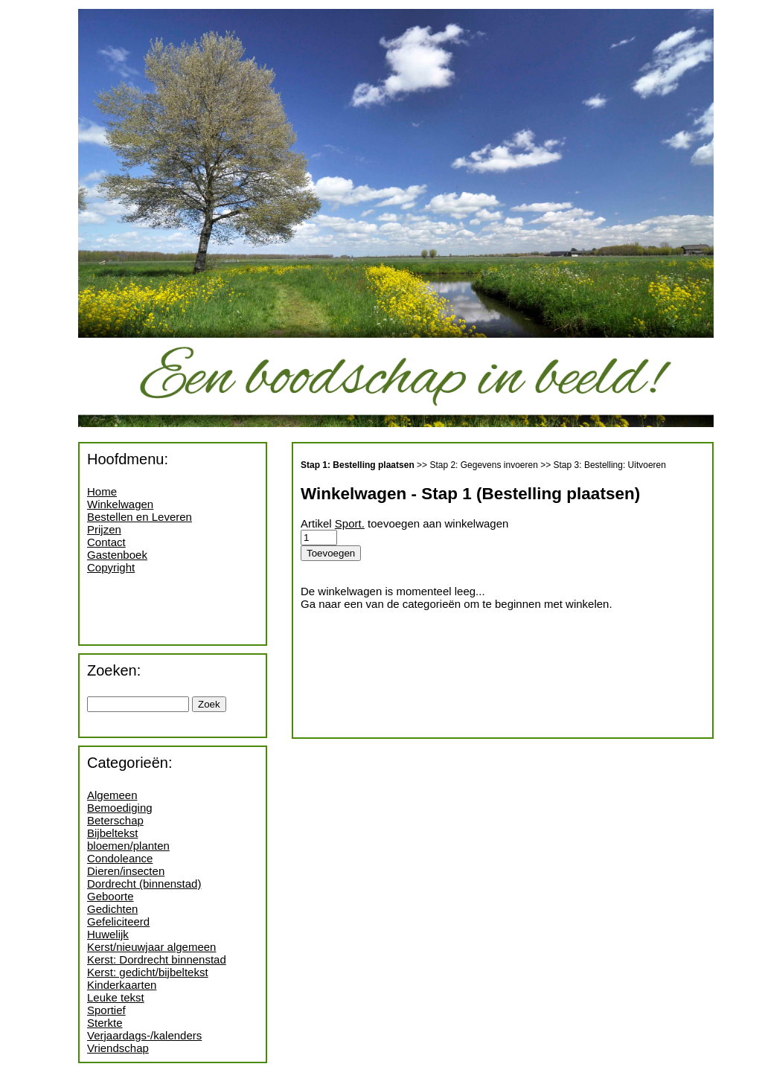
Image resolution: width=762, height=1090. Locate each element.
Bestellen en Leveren (139, 516)
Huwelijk (108, 934)
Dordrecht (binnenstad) (144, 883)
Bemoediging (120, 807)
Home (102, 491)
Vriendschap (118, 1048)
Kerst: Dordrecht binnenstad (156, 959)
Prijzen (104, 529)
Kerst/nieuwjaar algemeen (151, 946)
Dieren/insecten (125, 871)
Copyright (111, 567)
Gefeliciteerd (118, 921)
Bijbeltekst (112, 833)
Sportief (106, 1010)
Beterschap (115, 820)
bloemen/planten (128, 845)
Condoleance (120, 858)
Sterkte (105, 1022)
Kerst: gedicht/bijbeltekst (147, 972)
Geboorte (110, 896)
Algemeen (112, 795)
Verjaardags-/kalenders (144, 1035)
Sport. (350, 523)
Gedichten (112, 909)
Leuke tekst (115, 997)
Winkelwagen (120, 504)
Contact (106, 542)
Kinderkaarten (121, 984)
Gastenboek (117, 554)
